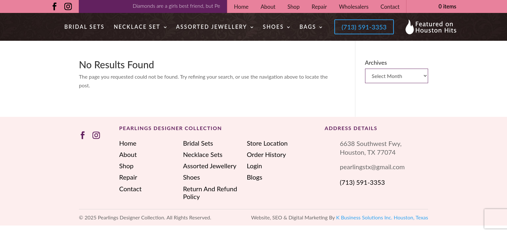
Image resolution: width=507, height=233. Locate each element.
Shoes (273, 27)
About (268, 6)
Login (254, 166)
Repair (319, 6)
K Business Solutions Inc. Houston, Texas (382, 217)
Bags (307, 27)
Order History (266, 154)
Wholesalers (354, 6)
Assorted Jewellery (211, 27)
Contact (390, 6)
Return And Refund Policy (210, 192)
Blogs (254, 177)
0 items (447, 6)
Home (241, 6)
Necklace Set (137, 27)
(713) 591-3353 (363, 27)
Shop (293, 6)
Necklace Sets (202, 154)
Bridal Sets (84, 27)
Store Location (267, 143)
